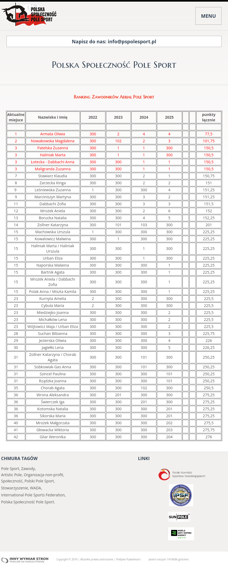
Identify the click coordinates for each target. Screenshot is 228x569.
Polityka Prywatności (128, 559)
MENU (208, 16)
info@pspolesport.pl (132, 41)
